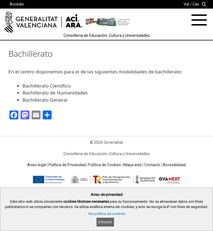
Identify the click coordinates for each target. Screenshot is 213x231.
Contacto (152, 165)
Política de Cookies (104, 165)
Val (186, 4)
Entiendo (105, 222)
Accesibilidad (174, 165)
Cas (195, 4)
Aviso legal (36, 165)
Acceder (17, 4)
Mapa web (132, 165)
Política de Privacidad (67, 165)
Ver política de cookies (106, 214)
